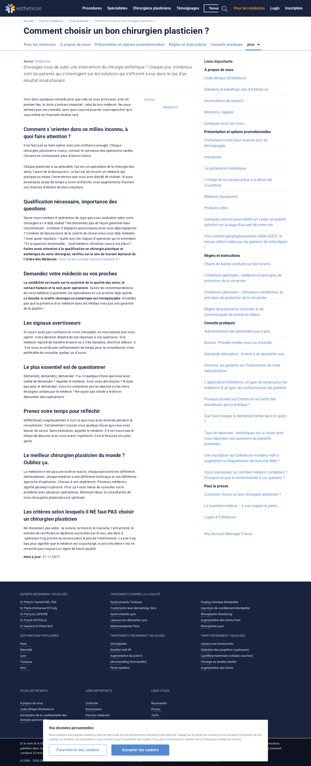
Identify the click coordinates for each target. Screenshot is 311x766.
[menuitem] (92, 8)
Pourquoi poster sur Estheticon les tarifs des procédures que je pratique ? (240, 402)
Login (275, 8)
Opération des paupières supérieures (225, 649)
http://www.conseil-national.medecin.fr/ (89, 259)
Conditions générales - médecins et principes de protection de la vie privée (243, 278)
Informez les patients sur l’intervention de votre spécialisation (242, 368)
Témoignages (187, 8)
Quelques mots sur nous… (225, 123)
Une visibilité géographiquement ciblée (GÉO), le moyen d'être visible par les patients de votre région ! (245, 241)
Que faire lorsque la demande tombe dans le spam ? (245, 419)
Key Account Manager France (228, 534)
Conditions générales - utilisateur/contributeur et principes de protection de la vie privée (243, 295)
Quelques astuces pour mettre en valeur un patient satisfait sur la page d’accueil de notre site (245, 222)
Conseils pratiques (227, 44)
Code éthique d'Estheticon (225, 78)
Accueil (28, 21)
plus (251, 44)
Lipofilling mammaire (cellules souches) (227, 655)
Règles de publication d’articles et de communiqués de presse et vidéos (234, 312)
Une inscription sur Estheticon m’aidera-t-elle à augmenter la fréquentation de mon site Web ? (242, 458)
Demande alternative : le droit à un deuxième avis (244, 354)
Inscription (294, 8)
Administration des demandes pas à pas (237, 331)
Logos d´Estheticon (220, 517)
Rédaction (42, 61)
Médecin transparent (221, 196)
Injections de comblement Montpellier (225, 608)
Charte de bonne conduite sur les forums (237, 264)
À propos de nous (75, 44)
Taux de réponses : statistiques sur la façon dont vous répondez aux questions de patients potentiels (243, 438)
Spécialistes (117, 8)
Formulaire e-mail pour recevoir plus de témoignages (235, 143)
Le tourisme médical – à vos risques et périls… (242, 506)
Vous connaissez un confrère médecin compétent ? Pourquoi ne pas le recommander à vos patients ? (245, 475)
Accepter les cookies (140, 750)
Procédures (92, 8)
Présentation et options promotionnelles (130, 44)
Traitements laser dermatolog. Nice (133, 608)
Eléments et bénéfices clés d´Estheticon (236, 89)
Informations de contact (223, 101)
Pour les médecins (249, 8)
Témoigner (217, 8)
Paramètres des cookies (78, 750)
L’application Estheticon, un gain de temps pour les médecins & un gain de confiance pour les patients (245, 385)
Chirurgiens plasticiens (152, 8)
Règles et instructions (188, 44)
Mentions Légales (218, 112)
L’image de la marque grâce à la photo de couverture (238, 182)
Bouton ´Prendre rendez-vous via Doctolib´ (238, 342)
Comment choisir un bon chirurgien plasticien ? (242, 494)
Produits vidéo (216, 208)
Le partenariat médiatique (225, 168)
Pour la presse (79, 21)
